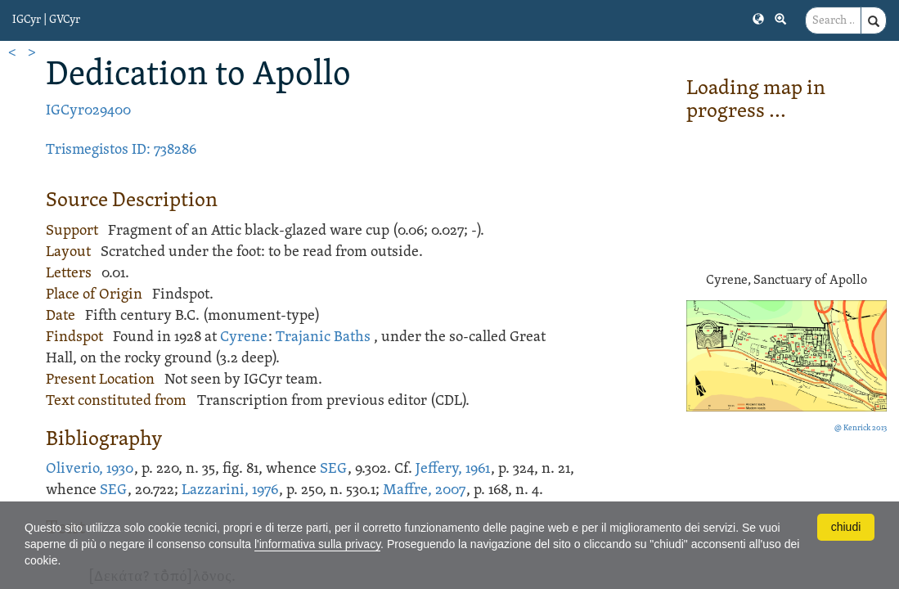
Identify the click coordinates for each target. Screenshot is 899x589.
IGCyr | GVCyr (46, 20)
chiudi (846, 526)
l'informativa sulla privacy (317, 544)
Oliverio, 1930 (89, 469)
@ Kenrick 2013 (860, 428)
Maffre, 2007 (424, 490)
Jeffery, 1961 (453, 469)
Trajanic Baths (323, 337)
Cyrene (243, 337)
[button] (758, 18)
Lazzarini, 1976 (230, 490)
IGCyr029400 (88, 110)
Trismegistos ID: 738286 (121, 150)
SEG (333, 469)
